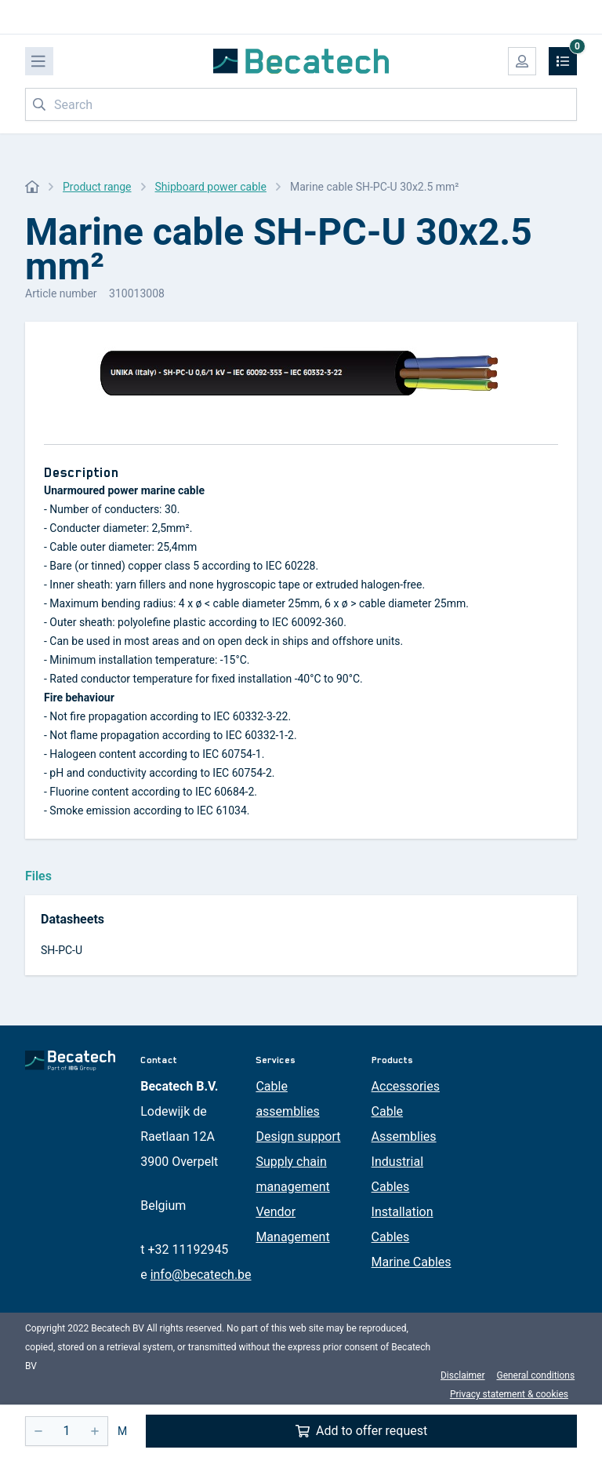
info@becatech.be (201, 1274)
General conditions (535, 1375)
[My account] (522, 61)
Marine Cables (412, 1262)
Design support (298, 1136)
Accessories (406, 1086)
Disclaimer (463, 1375)
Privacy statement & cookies (509, 1394)
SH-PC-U (61, 950)
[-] (38, 1431)
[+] (94, 1431)
